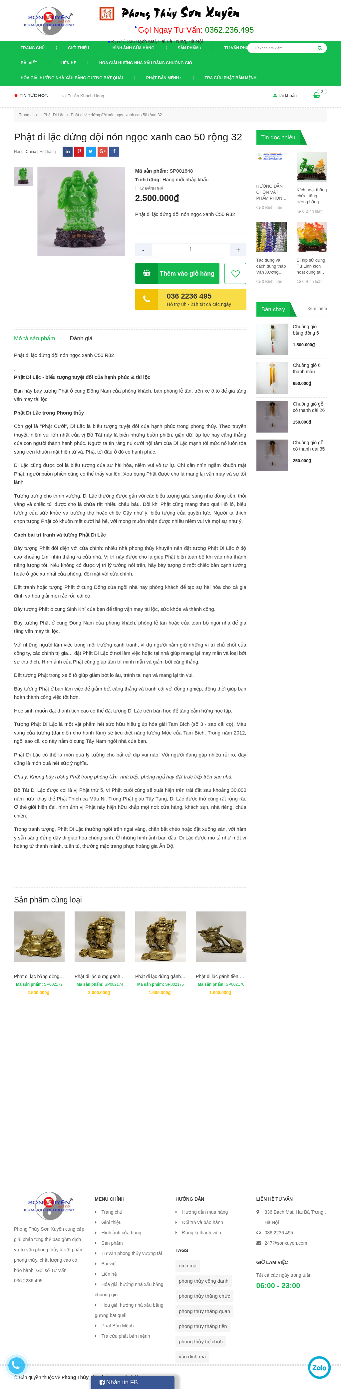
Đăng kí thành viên (201, 1232)
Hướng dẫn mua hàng (205, 1212)
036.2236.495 (279, 1232)
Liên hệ (68, 63)
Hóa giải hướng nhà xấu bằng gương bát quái (72, 78)
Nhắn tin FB (119, 1382)
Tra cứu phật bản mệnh (231, 78)
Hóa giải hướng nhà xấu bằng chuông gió (145, 63)
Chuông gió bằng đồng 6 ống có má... (306, 333)
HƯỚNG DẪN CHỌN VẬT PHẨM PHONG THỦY (271, 192)
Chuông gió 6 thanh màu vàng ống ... (307, 372)
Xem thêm (317, 308)
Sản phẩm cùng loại (48, 899)
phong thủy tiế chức (201, 1341)
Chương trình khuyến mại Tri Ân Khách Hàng (70, 95)
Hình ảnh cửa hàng (134, 48)
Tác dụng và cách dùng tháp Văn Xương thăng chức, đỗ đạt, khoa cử (271, 266)
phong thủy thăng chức (204, 1296)
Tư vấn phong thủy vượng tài (132, 1253)
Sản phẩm (189, 48)
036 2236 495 (189, 296)
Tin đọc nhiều (278, 137)
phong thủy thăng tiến (203, 1326)
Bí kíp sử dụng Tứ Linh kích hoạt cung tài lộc (311, 266)
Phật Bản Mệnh (163, 78)
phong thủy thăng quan (204, 1311)
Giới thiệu (78, 48)
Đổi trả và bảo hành (202, 1222)
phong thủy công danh (203, 1281)
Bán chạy (273, 309)
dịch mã (187, 1265)
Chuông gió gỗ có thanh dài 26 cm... (309, 410)
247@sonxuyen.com (286, 1243)
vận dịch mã (192, 1356)
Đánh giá (153, 188)
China (31, 151)
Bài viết (29, 63)
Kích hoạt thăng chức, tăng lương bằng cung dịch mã (312, 196)
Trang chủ (33, 48)
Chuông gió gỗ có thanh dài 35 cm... (309, 449)
